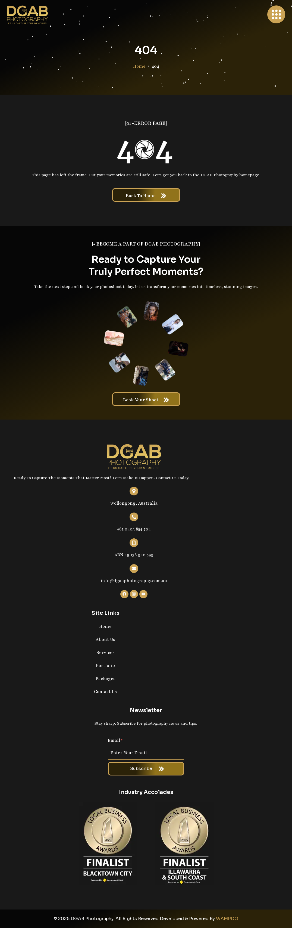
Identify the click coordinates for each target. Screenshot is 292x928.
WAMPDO (227, 918)
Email (115, 740)
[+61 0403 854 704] (134, 517)
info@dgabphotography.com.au (134, 581)
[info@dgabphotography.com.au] (134, 568)
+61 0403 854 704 (134, 529)
